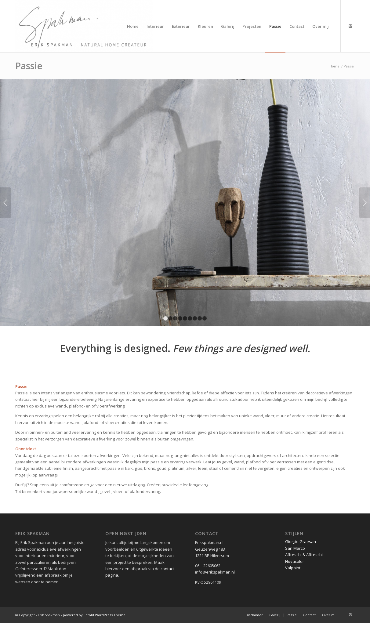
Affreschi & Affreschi (304, 554)
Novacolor (294, 561)
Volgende (364, 202)
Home (334, 66)
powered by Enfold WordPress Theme (94, 615)
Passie (28, 66)
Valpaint (292, 567)
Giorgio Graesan (300, 541)
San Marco (295, 548)
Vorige (5, 202)
